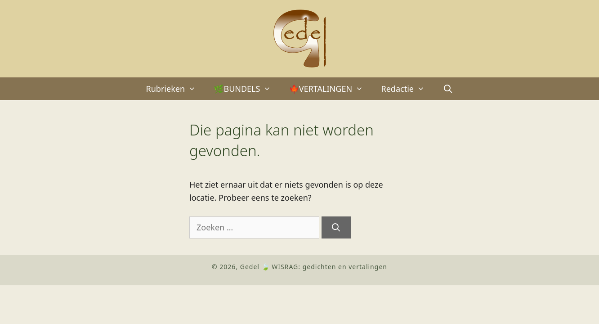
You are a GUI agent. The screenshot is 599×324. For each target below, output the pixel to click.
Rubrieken (175, 88)
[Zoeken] (336, 227)
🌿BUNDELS (247, 88)
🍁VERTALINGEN (330, 88)
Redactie (407, 88)
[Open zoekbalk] (448, 88)
